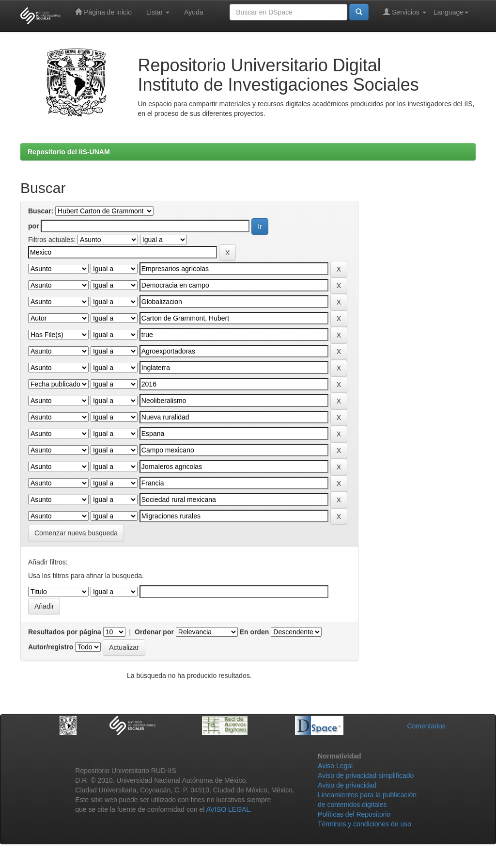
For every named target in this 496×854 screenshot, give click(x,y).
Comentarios (426, 726)
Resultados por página (64, 632)
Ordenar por (154, 632)
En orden (254, 632)
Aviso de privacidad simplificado (366, 775)
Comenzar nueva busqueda (76, 533)
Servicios (404, 12)
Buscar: (40, 211)
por (33, 226)
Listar (158, 12)
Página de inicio (103, 12)
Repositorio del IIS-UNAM (69, 152)
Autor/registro (50, 647)
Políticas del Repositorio (354, 814)
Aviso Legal (335, 766)
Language (451, 12)
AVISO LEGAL (228, 809)
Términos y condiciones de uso (364, 824)
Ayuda (193, 12)
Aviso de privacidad (347, 785)
